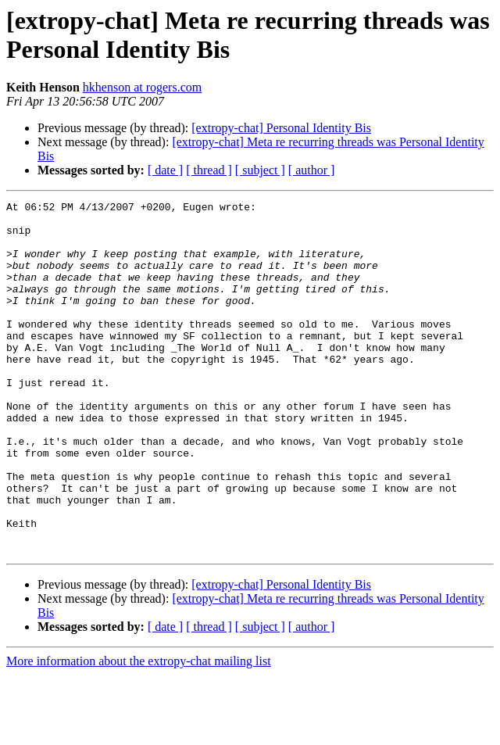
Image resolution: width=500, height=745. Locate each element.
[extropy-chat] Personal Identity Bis (281, 127)
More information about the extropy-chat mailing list (138, 731)
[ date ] (165, 170)
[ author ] (311, 170)
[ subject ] (260, 170)
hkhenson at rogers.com (142, 87)
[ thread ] (209, 170)
